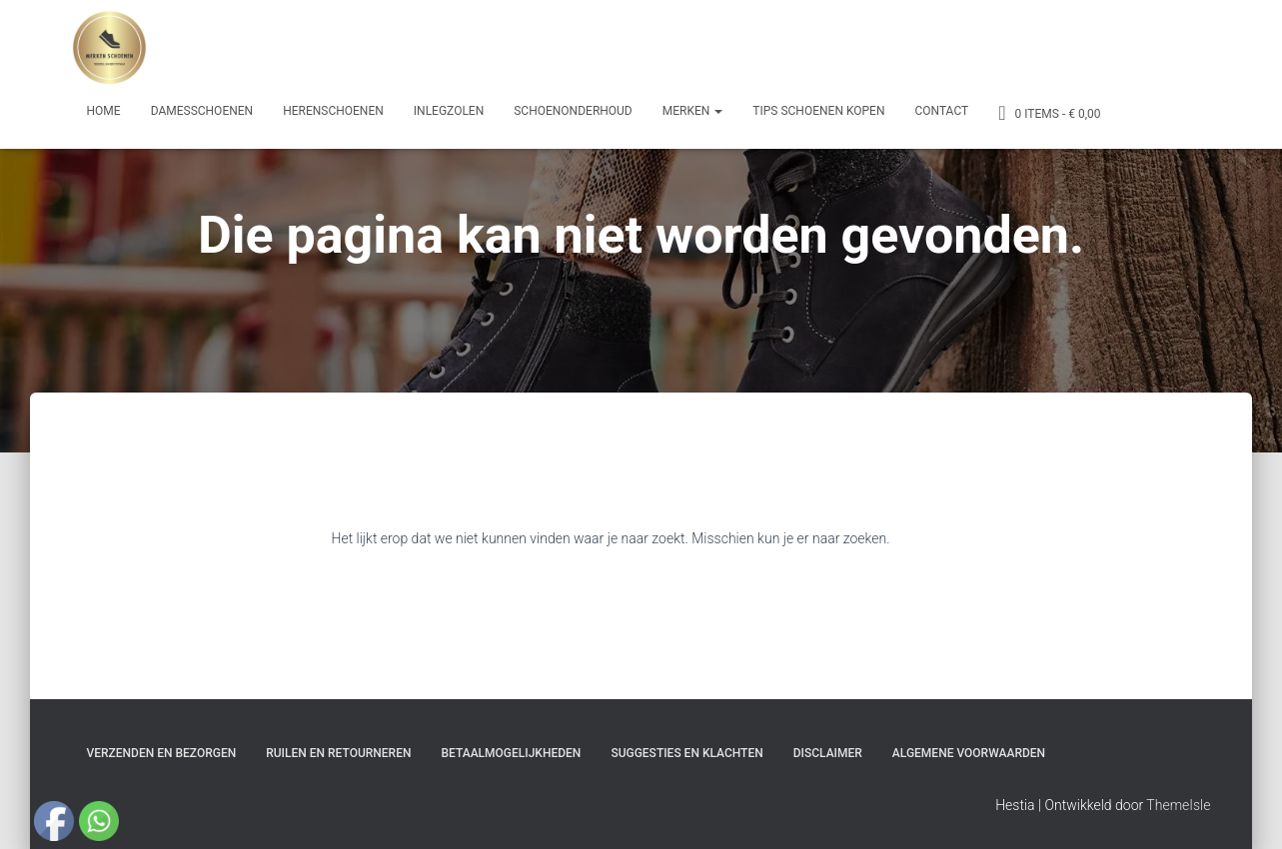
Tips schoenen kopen (818, 111)
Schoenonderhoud (573, 111)
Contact (941, 111)
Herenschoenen (333, 111)
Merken (692, 111)
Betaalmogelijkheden (511, 753)
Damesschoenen (202, 111)
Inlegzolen (449, 111)
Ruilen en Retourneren (338, 753)
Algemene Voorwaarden (968, 753)
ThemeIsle (1178, 805)
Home (104, 111)
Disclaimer (827, 753)
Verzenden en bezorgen (162, 753)
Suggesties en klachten (686, 753)
